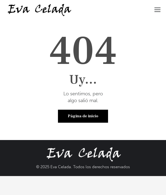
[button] (157, 9)
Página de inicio (83, 116)
